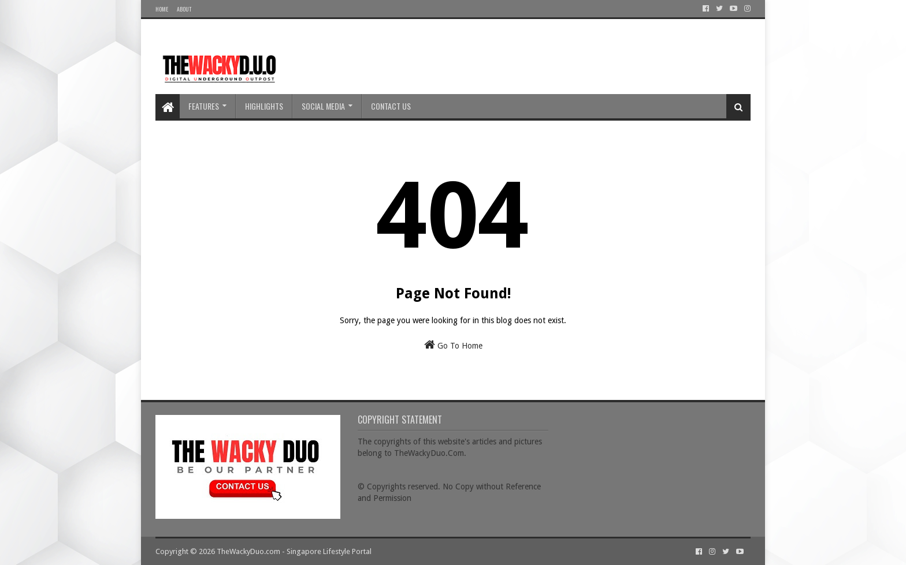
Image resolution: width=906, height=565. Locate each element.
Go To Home (453, 344)
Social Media (323, 106)
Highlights (264, 106)
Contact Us (391, 106)
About (184, 9)
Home (161, 9)
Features (203, 106)
